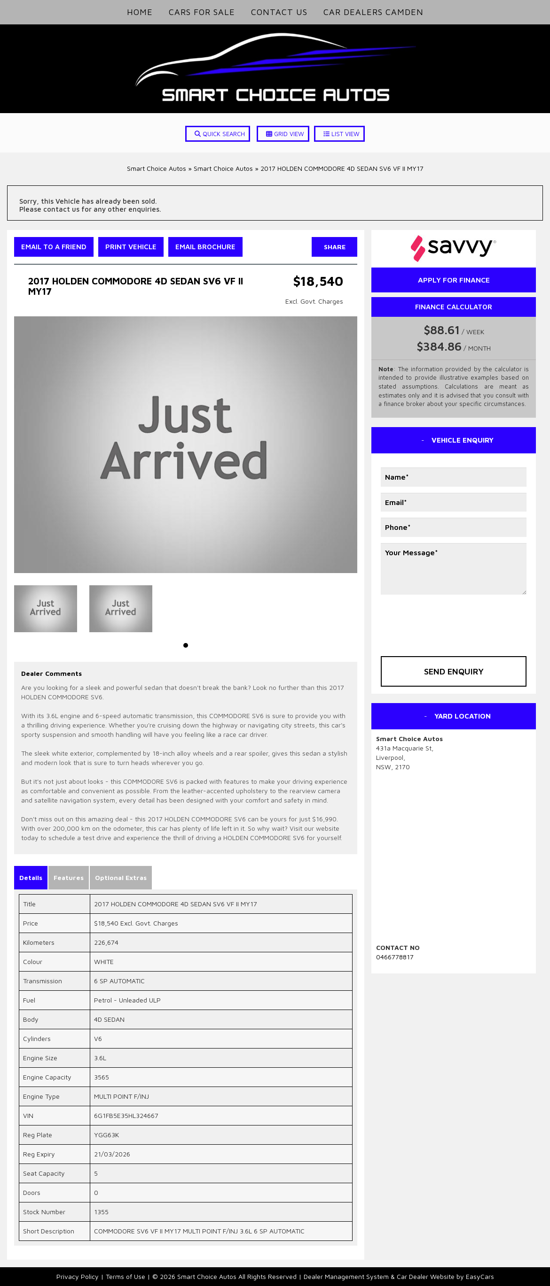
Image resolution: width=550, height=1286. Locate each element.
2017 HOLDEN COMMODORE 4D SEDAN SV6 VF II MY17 (342, 168)
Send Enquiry (454, 671)
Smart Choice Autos (156, 168)
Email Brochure (205, 247)
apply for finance (454, 280)
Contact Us (279, 12)
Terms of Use (126, 1276)
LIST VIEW (341, 134)
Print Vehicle (131, 247)
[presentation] (436, 619)
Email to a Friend (53, 247)
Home (140, 12)
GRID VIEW (285, 134)
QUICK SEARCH (220, 134)
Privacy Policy (78, 1276)
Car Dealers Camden (373, 12)
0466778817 (395, 957)
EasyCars (480, 1276)
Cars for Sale (202, 12)
